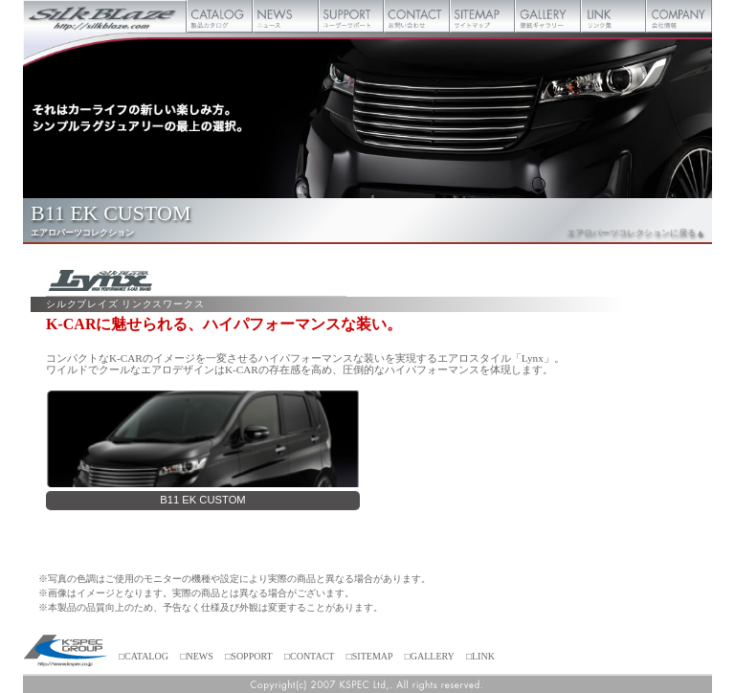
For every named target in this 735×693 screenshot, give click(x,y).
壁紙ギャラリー (548, 16)
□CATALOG (143, 656)
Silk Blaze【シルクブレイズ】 (105, 16)
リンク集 (614, 16)
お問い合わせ (417, 16)
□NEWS (196, 656)
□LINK (480, 656)
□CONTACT (309, 656)
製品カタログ (220, 16)
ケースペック (66, 652)
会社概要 (679, 16)
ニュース (286, 16)
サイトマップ (483, 16)
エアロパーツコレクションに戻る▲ (635, 232)
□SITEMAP (369, 656)
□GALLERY (430, 656)
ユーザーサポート (352, 16)
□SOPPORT (248, 656)
